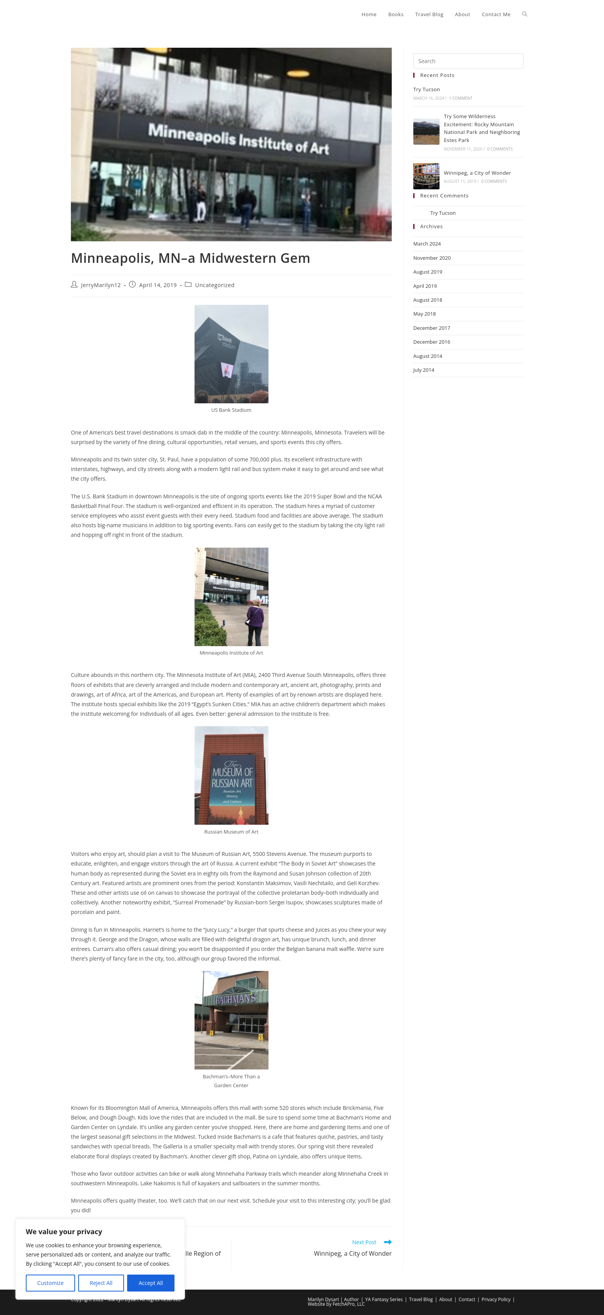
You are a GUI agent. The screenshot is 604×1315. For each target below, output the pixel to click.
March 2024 (427, 243)
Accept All (151, 1283)
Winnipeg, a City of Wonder (477, 172)
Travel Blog (421, 1299)
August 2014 (427, 356)
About (445, 1299)
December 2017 (431, 327)
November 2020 (432, 257)
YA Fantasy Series (384, 1299)
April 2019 (425, 285)
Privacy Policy (496, 1299)
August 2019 (427, 271)
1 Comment (461, 98)
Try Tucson (426, 89)
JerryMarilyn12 (101, 285)
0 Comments (500, 149)
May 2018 (424, 313)
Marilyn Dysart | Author (333, 1299)
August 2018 (427, 299)
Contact (467, 1299)
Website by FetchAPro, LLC (336, 1304)
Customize (50, 1283)
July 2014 (423, 369)
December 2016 (431, 341)
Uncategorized (215, 285)
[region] (100, 1259)
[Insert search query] (468, 61)
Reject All (101, 1283)
